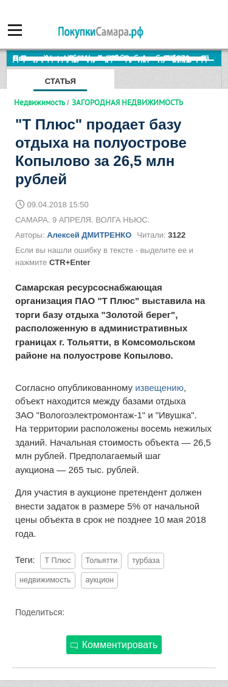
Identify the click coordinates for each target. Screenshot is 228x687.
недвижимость (45, 580)
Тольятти (102, 560)
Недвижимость (39, 102)
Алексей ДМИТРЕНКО (89, 235)
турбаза (146, 560)
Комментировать (114, 645)
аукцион (99, 580)
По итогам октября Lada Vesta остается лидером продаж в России (117, 58)
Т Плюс (57, 560)
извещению (159, 387)
